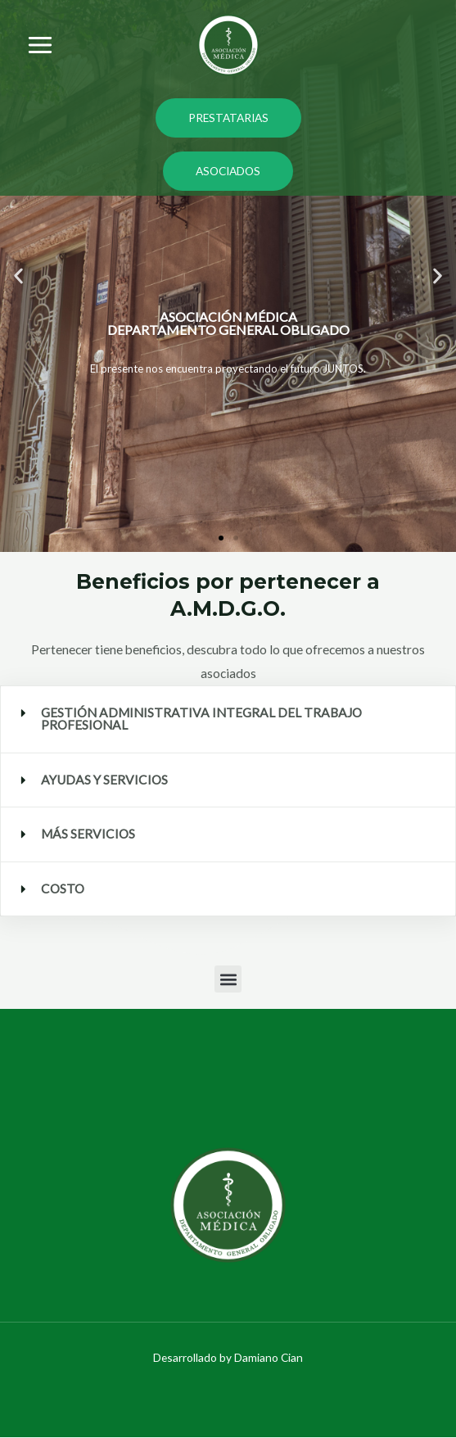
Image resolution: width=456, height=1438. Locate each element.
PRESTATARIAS (228, 117)
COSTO (62, 888)
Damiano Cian (268, 1357)
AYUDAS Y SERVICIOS (104, 779)
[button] (18, 276)
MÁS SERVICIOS (88, 833)
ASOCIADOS (228, 171)
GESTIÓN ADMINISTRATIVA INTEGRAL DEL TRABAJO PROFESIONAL (201, 719)
